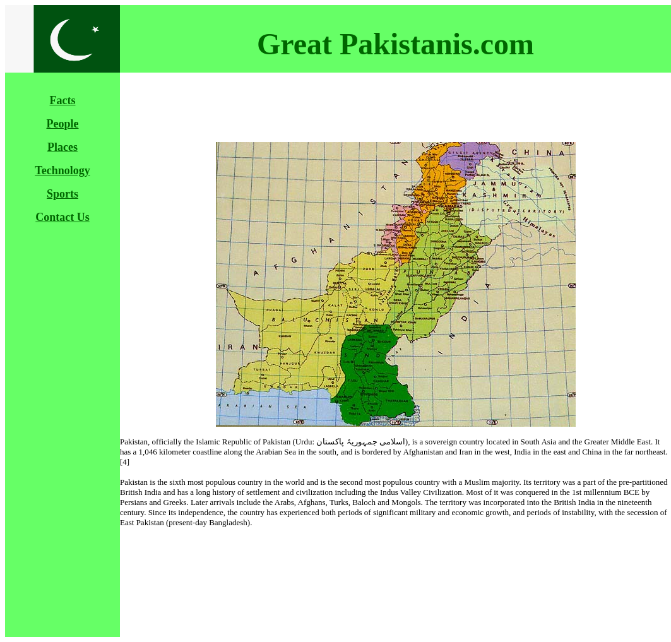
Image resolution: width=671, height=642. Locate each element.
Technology (62, 170)
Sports (62, 193)
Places (62, 147)
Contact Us (62, 217)
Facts (63, 100)
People (63, 123)
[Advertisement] (65, 423)
